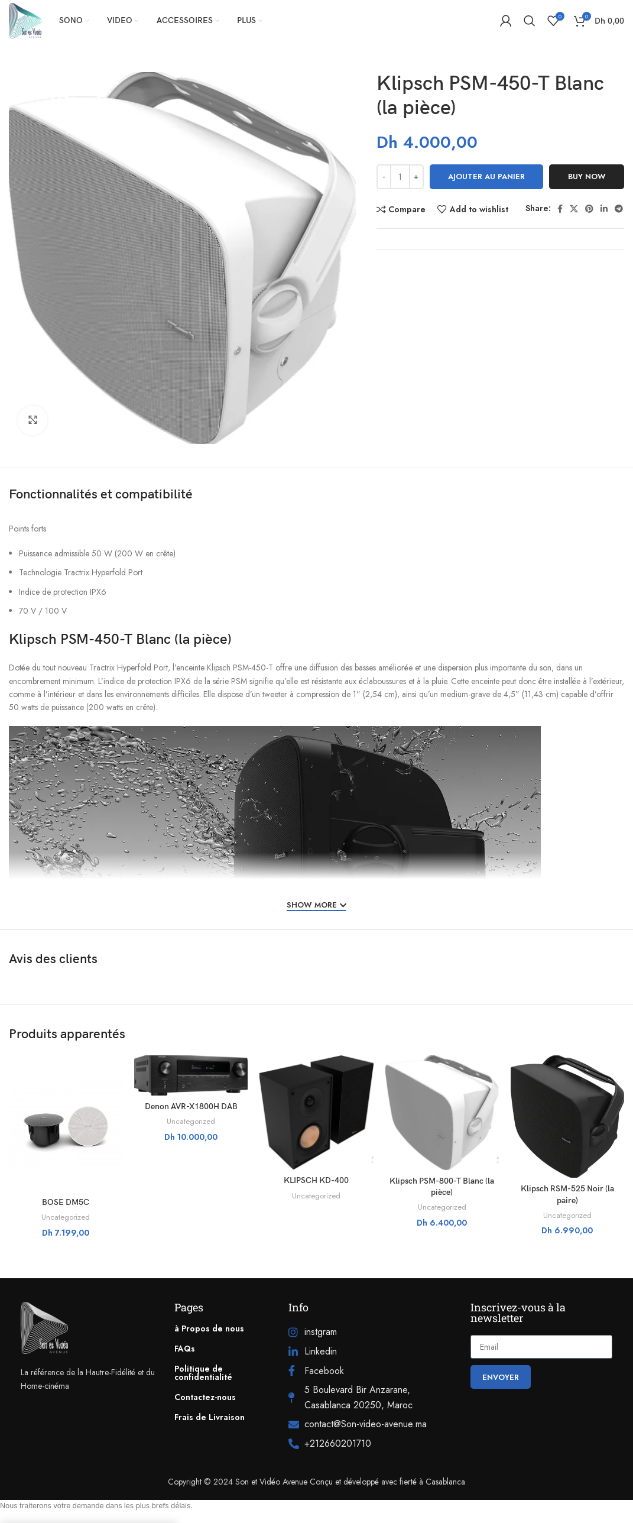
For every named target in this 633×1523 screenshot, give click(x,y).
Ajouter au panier (486, 176)
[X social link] (574, 208)
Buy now (587, 176)
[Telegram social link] (618, 208)
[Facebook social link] (560, 208)
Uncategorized (65, 1217)
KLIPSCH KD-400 (316, 1180)
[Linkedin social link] (604, 208)
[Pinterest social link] (589, 208)
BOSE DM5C (65, 1202)
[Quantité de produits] (400, 176)
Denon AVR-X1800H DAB (191, 1106)
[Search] (529, 21)
